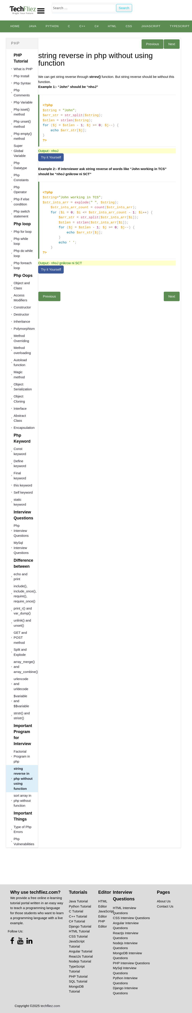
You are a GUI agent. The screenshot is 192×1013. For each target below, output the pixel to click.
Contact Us (165, 906)
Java (32, 26)
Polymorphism (24, 328)
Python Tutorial (80, 906)
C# (97, 26)
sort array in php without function (22, 800)
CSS (129, 26)
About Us (164, 901)
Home (15, 26)
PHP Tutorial (78, 976)
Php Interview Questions (21, 530)
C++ (82, 26)
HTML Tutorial (79, 931)
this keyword (23, 485)
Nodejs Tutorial (80, 961)
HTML (112, 26)
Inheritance (22, 321)
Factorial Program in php (22, 756)
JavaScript (150, 26)
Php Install (21, 76)
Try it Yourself (51, 157)
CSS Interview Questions (131, 918)
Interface (20, 408)
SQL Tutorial (78, 981)
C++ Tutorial (78, 916)
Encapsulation (24, 428)
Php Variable (23, 102)
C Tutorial (76, 911)
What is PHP (23, 69)
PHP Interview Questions (131, 963)
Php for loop (23, 231)
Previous (152, 44)
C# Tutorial (77, 921)
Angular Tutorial (80, 951)
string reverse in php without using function (23, 778)
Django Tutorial (80, 926)
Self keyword (23, 492)
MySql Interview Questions (21, 548)
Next (171, 44)
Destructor (21, 314)
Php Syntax (22, 83)
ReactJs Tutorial (81, 956)
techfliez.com (50, 1006)
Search (124, 8)
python (52, 26)
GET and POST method (20, 637)
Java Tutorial (78, 901)
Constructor (22, 307)
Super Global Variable (20, 151)
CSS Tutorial (78, 936)
